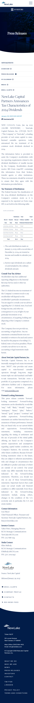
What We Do (11, 661)
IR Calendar (6, 79)
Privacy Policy (12, 690)
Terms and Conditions (16, 693)
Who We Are (11, 664)
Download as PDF (7, 119)
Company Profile (12, 592)
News (7, 667)
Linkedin (9, 685)
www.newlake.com (12, 390)
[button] (30, 3)
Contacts (9, 597)
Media (3, 85)
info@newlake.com (15, 647)
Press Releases (7, 74)
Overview (5, 69)
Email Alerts (6, 90)
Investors (10, 674)
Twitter (9, 682)
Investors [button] (17, 9)
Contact (9, 677)
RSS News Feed (11, 602)
